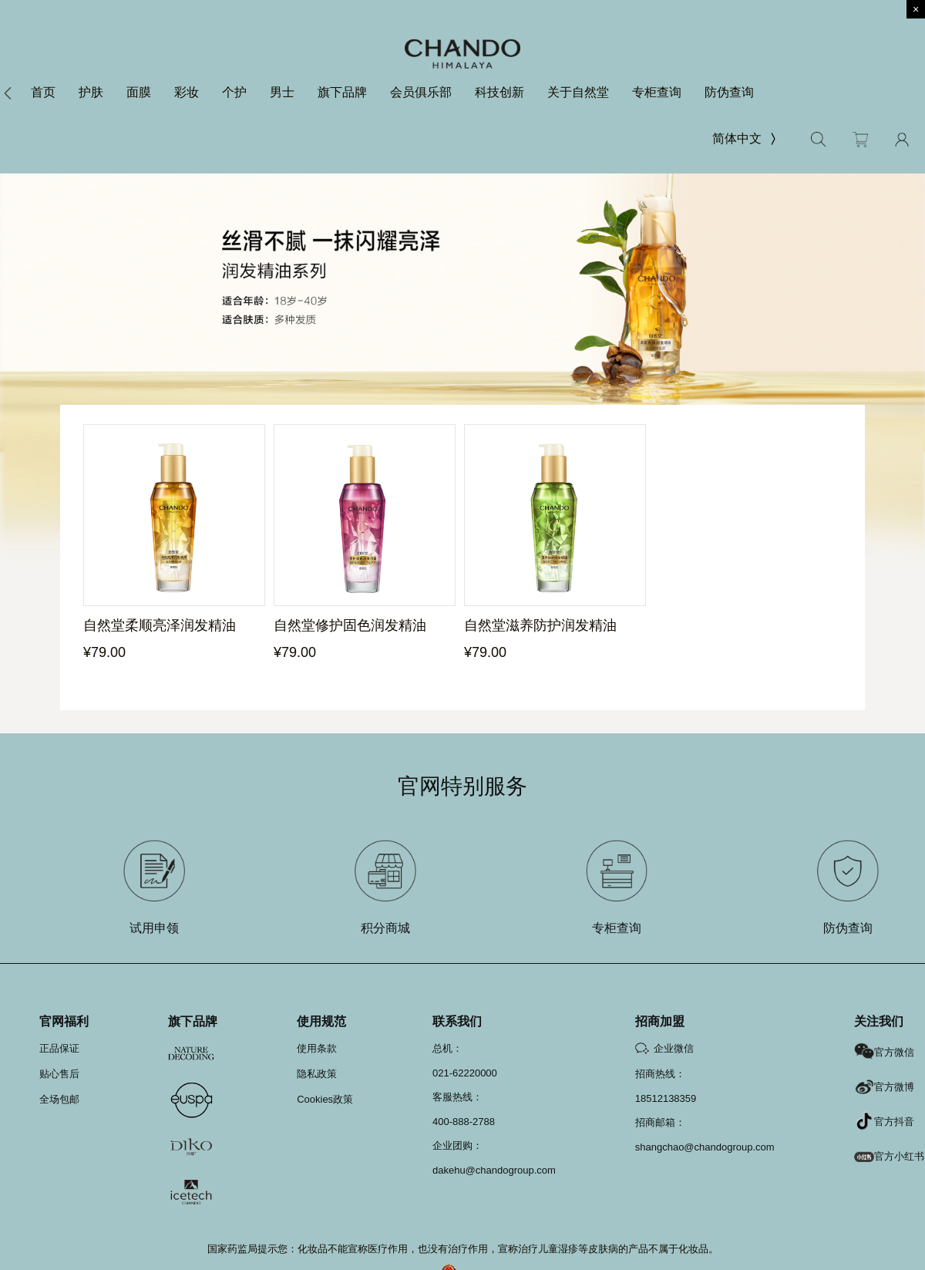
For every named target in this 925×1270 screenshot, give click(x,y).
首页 (43, 92)
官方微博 (884, 1087)
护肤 (91, 92)
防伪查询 (729, 92)
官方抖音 (884, 1121)
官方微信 (884, 1052)
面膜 (138, 92)
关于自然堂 (578, 92)
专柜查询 (656, 92)
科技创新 (499, 92)
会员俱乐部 (421, 92)
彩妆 (186, 92)
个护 (234, 92)
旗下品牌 (342, 92)
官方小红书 (889, 1156)
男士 (282, 92)
